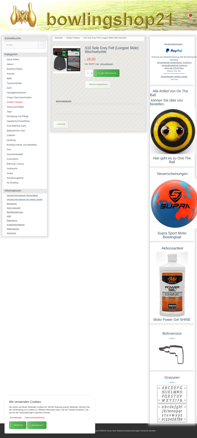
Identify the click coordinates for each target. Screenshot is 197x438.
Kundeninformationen (16, 225)
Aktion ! (10, 64)
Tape (9, 111)
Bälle (9, 78)
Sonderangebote (15, 178)
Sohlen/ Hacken (15, 102)
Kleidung (11, 140)
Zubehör (11, 135)
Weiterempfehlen (98, 84)
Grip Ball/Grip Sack (16, 125)
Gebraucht (12, 168)
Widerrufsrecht (13, 230)
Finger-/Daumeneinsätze (19, 97)
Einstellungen (15, 417)
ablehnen (17, 425)
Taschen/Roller (14, 83)
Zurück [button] (60, 124)
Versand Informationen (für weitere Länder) (25, 200)
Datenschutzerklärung (34, 417)
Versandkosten (106, 64)
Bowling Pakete (14, 69)
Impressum (11, 234)
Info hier (174, 79)
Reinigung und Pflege (17, 116)
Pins (9, 149)
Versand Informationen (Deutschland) (23, 195)
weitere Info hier (174, 71)
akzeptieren (37, 425)
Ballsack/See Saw (16, 130)
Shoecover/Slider (15, 107)
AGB (9, 217)
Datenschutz (12, 221)
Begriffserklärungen (15, 213)
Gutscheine (12, 159)
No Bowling (12, 182)
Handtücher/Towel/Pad (18, 121)
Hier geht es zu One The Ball (172, 160)
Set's (9, 88)
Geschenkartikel (15, 154)
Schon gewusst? (14, 208)
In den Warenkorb (106, 73)
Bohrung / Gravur (15, 163)
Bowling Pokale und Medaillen (22, 144)
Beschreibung (64, 101)
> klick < (172, 338)
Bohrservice (12, 204)
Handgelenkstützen (16, 92)
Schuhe (11, 73)
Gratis (10, 173)
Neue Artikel (13, 59)
